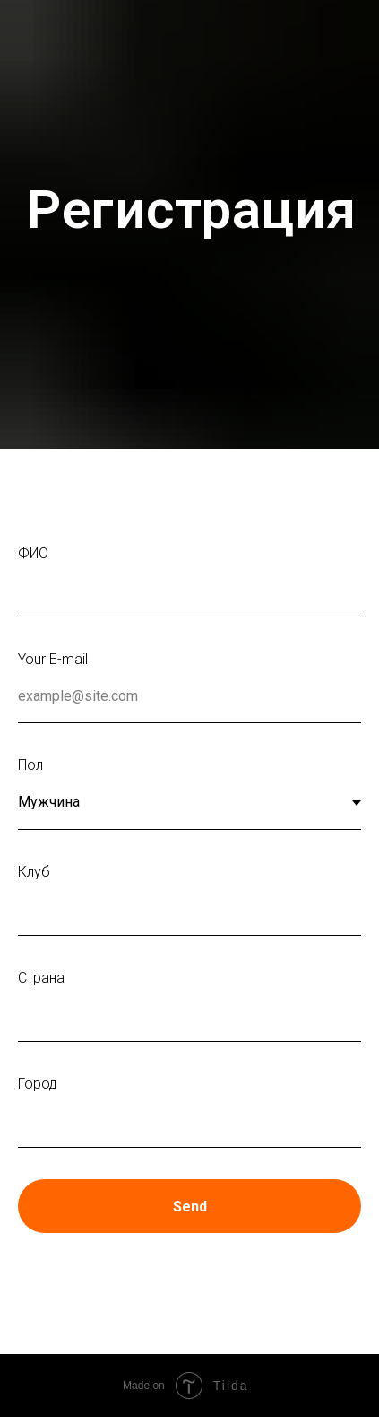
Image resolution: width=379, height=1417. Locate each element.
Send (190, 1206)
